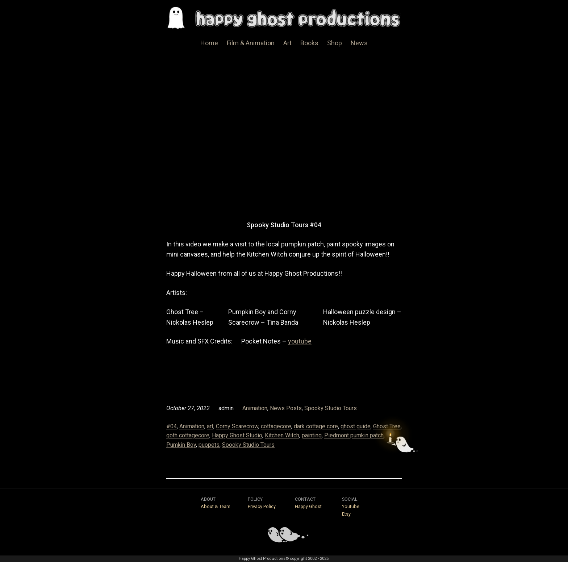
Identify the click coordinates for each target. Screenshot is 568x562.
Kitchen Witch (282, 435)
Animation (254, 408)
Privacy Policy (262, 506)
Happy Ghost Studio (237, 435)
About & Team (215, 506)
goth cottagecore (187, 435)
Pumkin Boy (181, 444)
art (210, 426)
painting (312, 435)
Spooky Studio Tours (330, 408)
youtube (300, 341)
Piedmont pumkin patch (354, 435)
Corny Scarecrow (237, 426)
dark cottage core (316, 426)
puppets (209, 444)
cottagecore (276, 426)
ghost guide (356, 426)
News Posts (286, 408)
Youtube (350, 506)
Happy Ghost (308, 506)
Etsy (346, 514)
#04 (171, 426)
